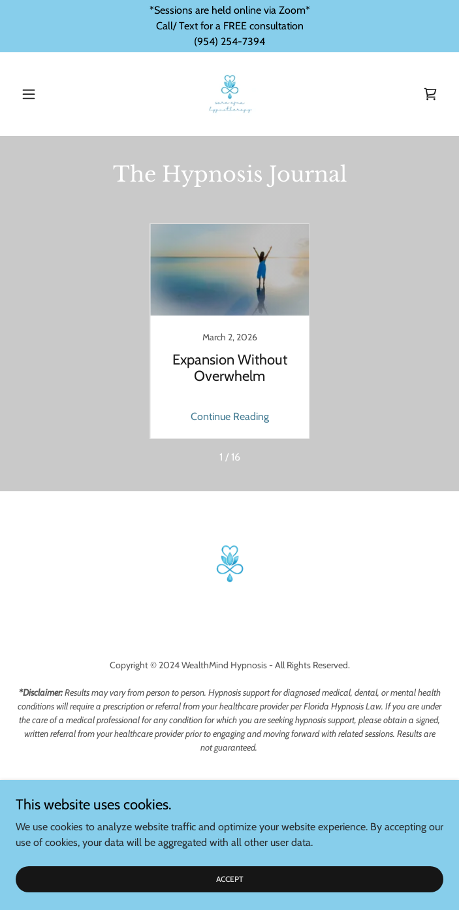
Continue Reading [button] (230, 416)
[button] (48, 94)
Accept (230, 879)
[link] (230, 94)
